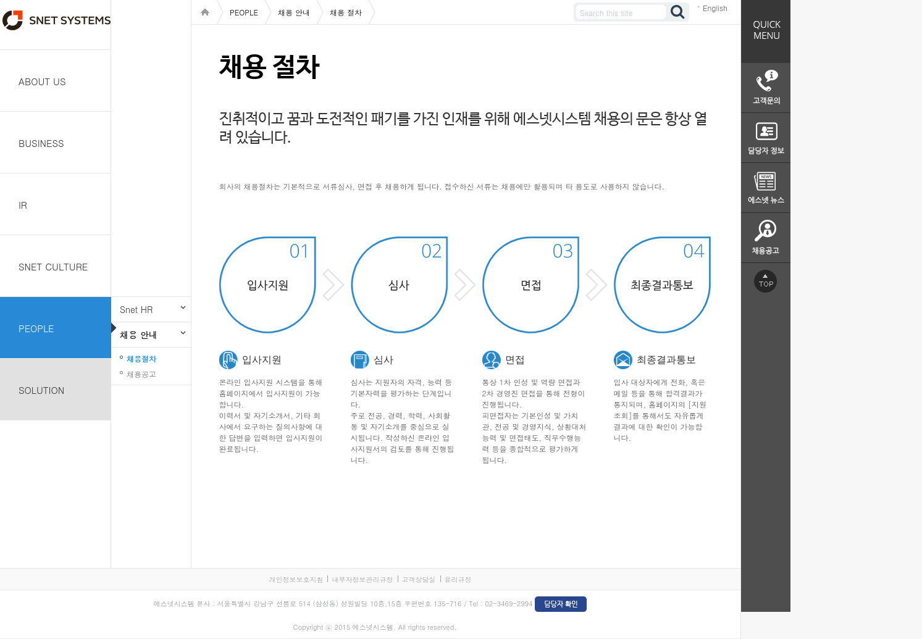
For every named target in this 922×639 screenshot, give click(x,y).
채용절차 (141, 358)
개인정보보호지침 (296, 579)
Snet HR (136, 309)
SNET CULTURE (53, 266)
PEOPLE (36, 328)
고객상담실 (419, 579)
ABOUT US (42, 81)
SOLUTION (41, 389)
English (715, 7)
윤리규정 (458, 579)
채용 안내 (138, 334)
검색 (678, 12)
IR (23, 204)
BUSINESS (41, 142)
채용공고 (141, 374)
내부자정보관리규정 (362, 579)
